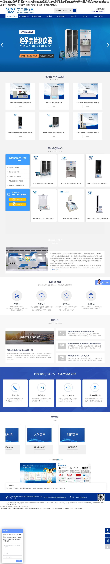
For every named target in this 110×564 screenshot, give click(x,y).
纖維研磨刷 (62, 488)
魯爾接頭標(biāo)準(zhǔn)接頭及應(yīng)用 (81, 331)
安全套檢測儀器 (13, 172)
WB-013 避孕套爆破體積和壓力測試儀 (20, 132)
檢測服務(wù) (36, 16)
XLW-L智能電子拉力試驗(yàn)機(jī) (88, 132)
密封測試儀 (9, 488)
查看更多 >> (55, 269)
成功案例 (49, 16)
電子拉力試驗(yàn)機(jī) (25, 488)
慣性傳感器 (55, 488)
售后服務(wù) (61, 16)
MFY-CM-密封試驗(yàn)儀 (54, 102)
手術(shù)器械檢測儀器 (15, 185)
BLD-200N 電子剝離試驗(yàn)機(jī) (88, 102)
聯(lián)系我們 (98, 16)
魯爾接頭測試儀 (48, 488)
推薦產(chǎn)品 (13, 167)
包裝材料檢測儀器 (14, 176)
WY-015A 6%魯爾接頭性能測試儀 (20, 102)
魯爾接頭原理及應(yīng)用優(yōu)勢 (78, 356)
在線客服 (17, 199)
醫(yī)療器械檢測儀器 (15, 181)
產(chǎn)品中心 (24, 16)
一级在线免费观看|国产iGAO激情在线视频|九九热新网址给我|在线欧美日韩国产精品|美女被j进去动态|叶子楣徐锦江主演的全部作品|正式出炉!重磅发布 (41, 508)
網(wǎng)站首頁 (12, 16)
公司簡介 (86, 16)
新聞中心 (73, 16)
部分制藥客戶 (73, 447)
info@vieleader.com (42, 401)
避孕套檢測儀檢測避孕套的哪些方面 (20, 350)
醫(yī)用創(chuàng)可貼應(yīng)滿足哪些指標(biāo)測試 (84, 343)
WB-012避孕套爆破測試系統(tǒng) (54, 132)
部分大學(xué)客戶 (40, 447)
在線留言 (17, 204)
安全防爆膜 (16, 488)
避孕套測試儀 (81, 502)
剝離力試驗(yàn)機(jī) (38, 488)
